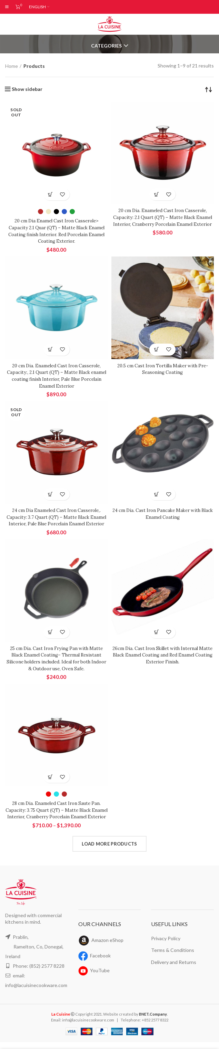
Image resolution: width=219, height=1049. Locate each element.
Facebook (100, 962)
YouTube (99, 977)
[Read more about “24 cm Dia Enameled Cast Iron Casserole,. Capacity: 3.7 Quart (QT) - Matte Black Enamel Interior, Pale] (50, 494)
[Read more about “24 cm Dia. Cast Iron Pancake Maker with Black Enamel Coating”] (156, 494)
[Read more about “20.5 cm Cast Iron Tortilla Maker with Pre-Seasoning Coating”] (156, 350)
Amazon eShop (108, 947)
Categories (106, 45)
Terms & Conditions (172, 956)
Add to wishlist (63, 194)
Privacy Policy (166, 944)
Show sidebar (27, 89)
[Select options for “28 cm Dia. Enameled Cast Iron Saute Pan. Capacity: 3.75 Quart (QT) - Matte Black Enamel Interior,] (50, 777)
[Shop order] (208, 89)
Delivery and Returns (173, 968)
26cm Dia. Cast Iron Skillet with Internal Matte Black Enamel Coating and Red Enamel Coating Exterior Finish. (162, 655)
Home (11, 66)
